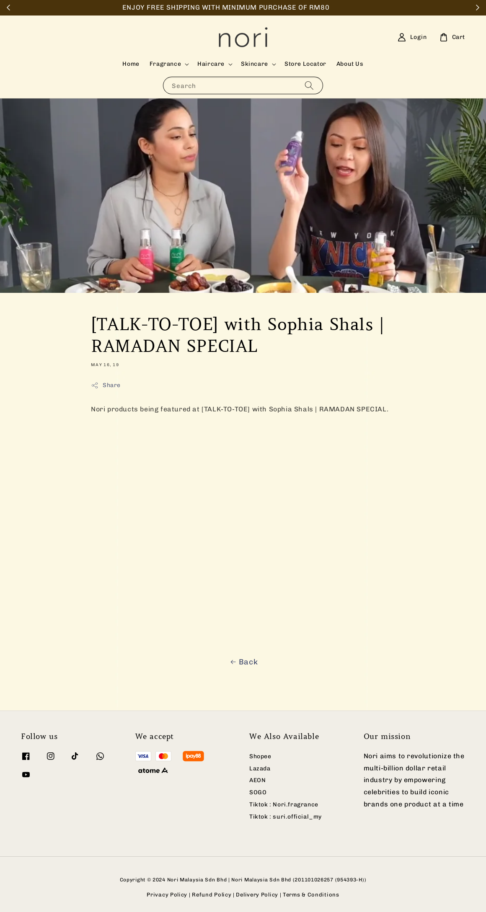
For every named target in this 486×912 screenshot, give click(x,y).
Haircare (211, 63)
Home (130, 63)
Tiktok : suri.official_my (285, 816)
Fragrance (165, 63)
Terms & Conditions (311, 894)
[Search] (309, 85)
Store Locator (305, 63)
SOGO (257, 792)
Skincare (254, 63)
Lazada (260, 768)
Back (243, 662)
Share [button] (106, 385)
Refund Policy (211, 894)
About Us (350, 63)
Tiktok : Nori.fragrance (283, 804)
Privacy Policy (167, 894)
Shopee (260, 756)
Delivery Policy (257, 894)
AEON (257, 780)
